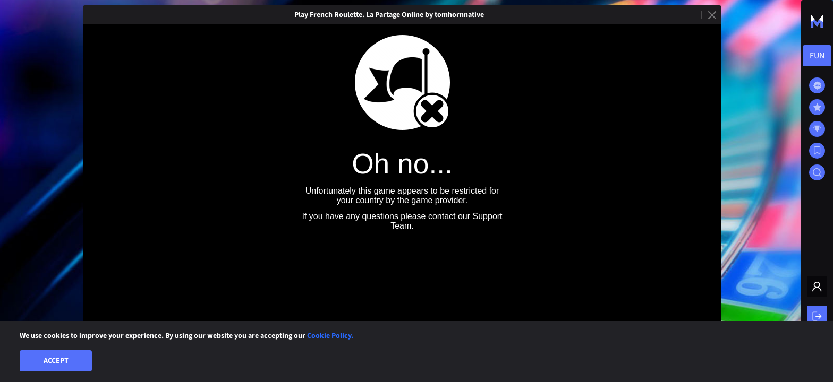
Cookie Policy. (330, 336)
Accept (56, 360)
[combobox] (817, 55)
